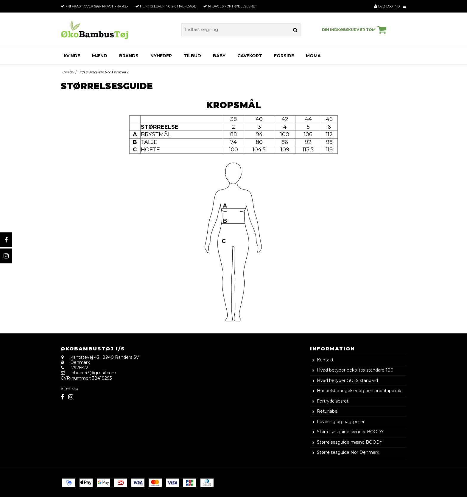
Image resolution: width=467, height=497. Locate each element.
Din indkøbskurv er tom (355, 30)
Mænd (99, 55)
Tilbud (192, 55)
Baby (219, 55)
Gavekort (249, 55)
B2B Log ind (387, 6)
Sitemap (69, 388)
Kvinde (72, 55)
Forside (284, 55)
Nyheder (161, 55)
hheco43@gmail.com (93, 372)
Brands (128, 55)
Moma (313, 55)
